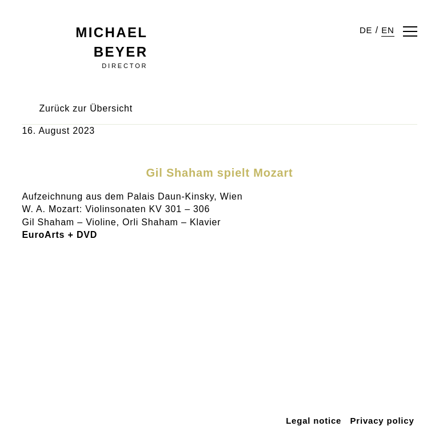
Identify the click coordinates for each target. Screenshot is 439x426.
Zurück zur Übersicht (87, 89)
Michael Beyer (85, 32)
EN (388, 30)
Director (126, 47)
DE (368, 30)
